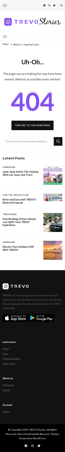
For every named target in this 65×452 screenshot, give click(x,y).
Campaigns (9, 167)
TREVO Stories (37, 429)
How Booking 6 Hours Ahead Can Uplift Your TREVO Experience (19, 221)
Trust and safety (11, 358)
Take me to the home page (32, 125)
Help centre (9, 363)
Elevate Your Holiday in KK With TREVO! (18, 248)
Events (6, 390)
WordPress (39, 438)
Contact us (8, 385)
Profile (6, 411)
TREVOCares (10, 214)
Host (5, 353)
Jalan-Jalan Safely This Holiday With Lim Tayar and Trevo (21, 173)
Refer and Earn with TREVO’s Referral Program (19, 201)
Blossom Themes (49, 433)
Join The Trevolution (16, 195)
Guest (6, 348)
